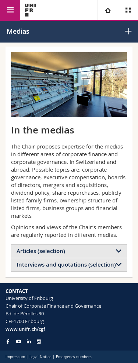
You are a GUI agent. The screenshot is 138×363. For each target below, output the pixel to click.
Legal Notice (40, 357)
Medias (18, 31)
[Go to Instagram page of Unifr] (39, 341)
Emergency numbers (74, 357)
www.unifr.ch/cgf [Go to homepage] (25, 329)
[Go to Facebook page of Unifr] (8, 341)
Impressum (15, 357)
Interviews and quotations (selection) (66, 264)
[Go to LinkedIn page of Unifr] (29, 341)
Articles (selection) (41, 251)
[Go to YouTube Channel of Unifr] (18, 341)
